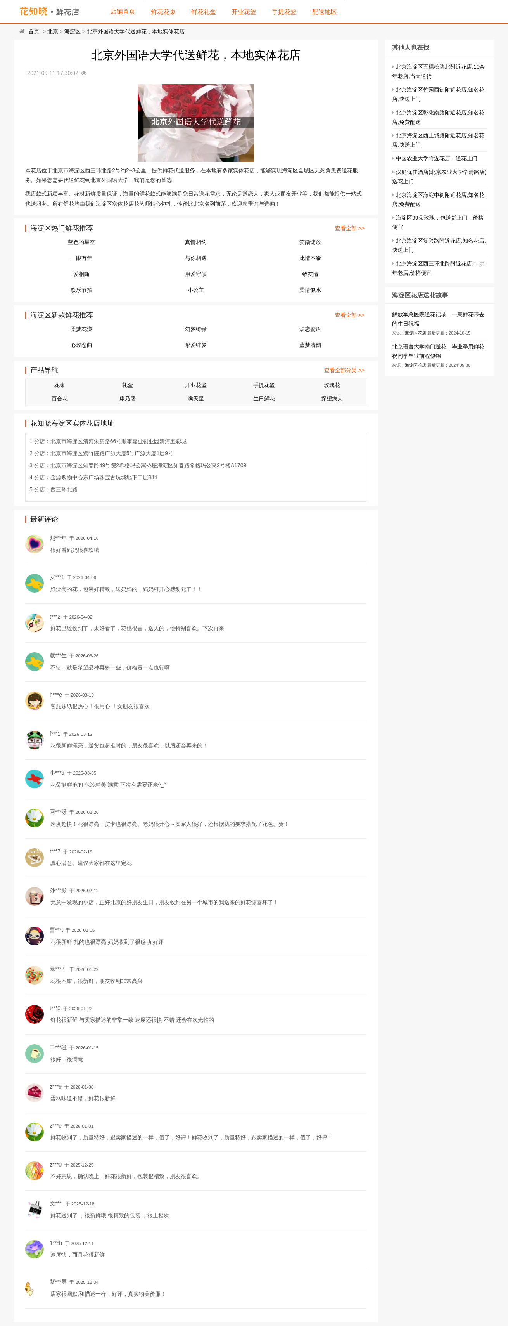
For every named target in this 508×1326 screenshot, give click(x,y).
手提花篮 (284, 12)
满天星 (196, 398)
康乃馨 (127, 398)
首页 (33, 31)
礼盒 (127, 385)
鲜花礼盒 (203, 12)
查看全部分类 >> (344, 370)
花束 (59, 385)
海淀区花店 (415, 333)
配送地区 (324, 12)
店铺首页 (123, 11)
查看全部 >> (350, 228)
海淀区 (72, 31)
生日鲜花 (264, 398)
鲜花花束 (163, 12)
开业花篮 (244, 12)
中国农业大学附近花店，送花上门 (436, 158)
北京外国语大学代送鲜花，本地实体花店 (136, 31)
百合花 (60, 398)
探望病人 (332, 398)
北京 (52, 31)
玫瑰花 (332, 385)
